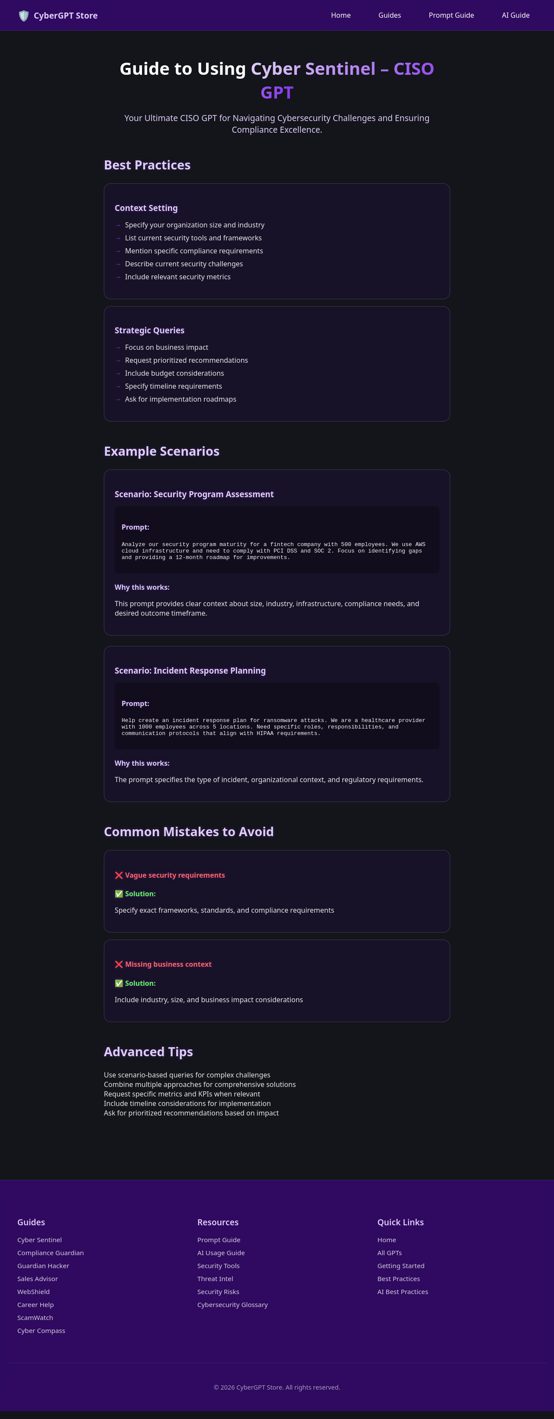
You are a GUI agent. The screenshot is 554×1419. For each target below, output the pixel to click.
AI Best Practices (402, 1299)
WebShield (33, 1299)
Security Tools (218, 1273)
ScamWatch (35, 1325)
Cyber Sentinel (39, 1247)
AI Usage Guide (221, 1260)
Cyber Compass (41, 1338)
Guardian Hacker (43, 1273)
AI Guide (516, 15)
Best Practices (398, 1286)
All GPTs (389, 1260)
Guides (390, 15)
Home (341, 15)
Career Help (35, 1312)
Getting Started (401, 1273)
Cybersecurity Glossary (232, 1312)
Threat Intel (215, 1286)
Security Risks (218, 1299)
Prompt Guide (451, 15)
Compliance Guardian (50, 1260)
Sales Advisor (37, 1286)
